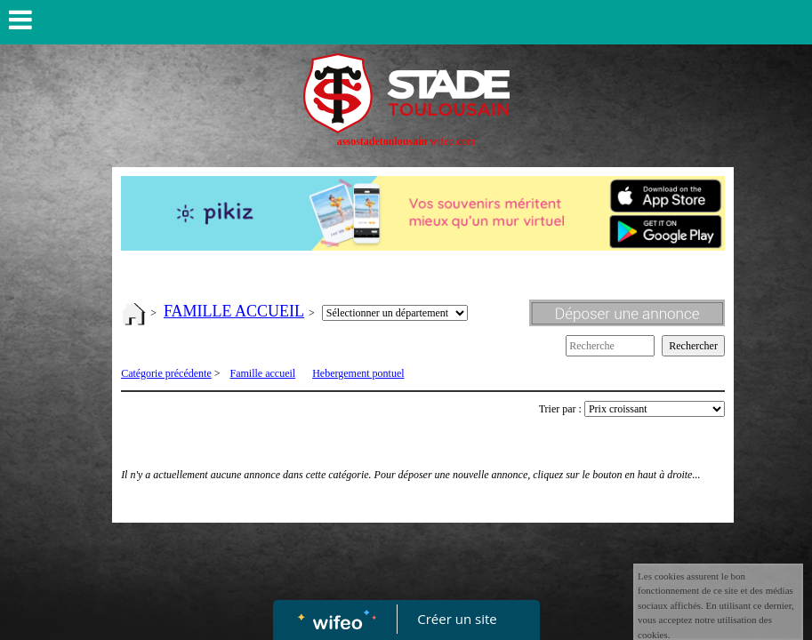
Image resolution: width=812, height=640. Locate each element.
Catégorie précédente (166, 373)
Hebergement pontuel (358, 373)
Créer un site (456, 619)
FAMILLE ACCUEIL (234, 311)
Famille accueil (263, 373)
